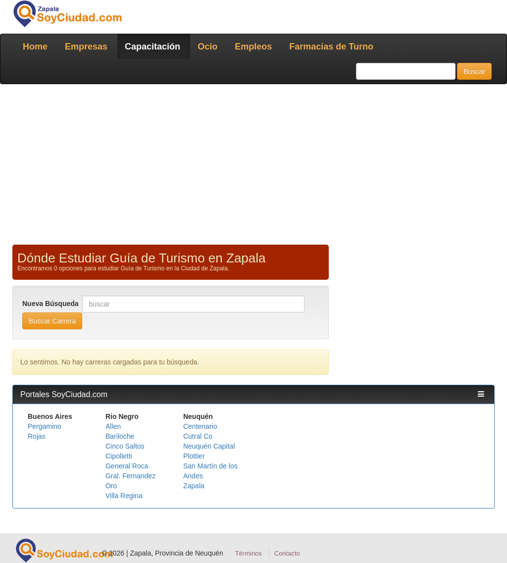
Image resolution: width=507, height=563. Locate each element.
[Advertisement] (253, 163)
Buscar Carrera (52, 321)
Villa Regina (123, 496)
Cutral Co (197, 436)
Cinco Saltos (125, 446)
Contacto (287, 553)
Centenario (200, 426)
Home (35, 46)
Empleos (253, 46)
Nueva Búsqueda (51, 303)
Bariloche (119, 436)
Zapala (193, 486)
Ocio (207, 46)
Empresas (86, 46)
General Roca (126, 466)
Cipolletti (118, 456)
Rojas (37, 436)
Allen (113, 426)
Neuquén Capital (209, 446)
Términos (248, 553)
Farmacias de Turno (331, 46)
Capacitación (152, 46)
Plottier (194, 456)
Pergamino (44, 426)
